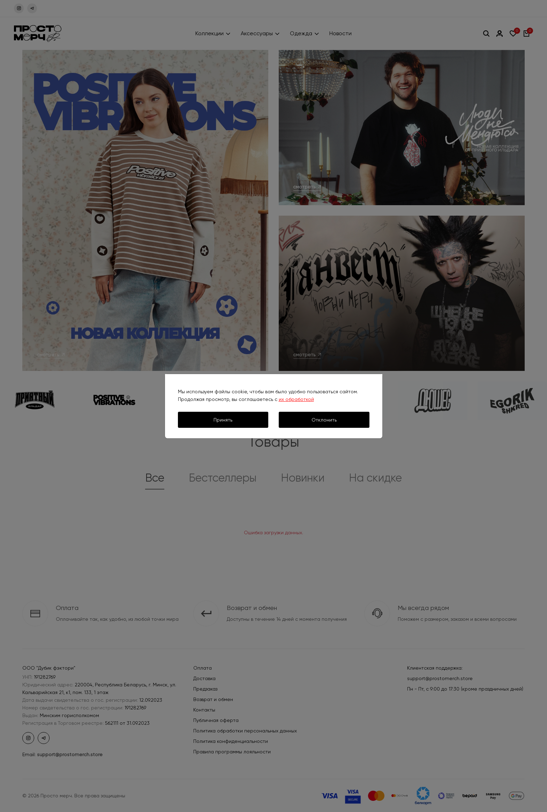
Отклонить (324, 420)
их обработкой (296, 399)
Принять (222, 420)
